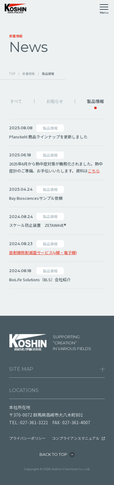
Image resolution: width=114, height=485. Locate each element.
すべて (16, 101)
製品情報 (95, 101)
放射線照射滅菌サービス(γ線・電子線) (43, 253)
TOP (12, 74)
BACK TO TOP (53, 454)
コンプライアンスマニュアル (75, 438)
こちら (94, 172)
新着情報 (28, 74)
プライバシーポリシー (27, 438)
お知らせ (54, 101)
